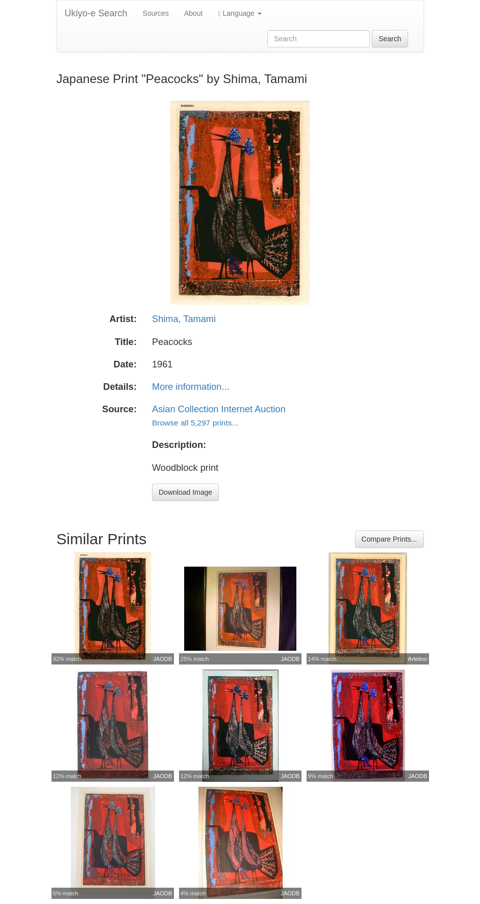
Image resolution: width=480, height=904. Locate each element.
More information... (191, 387)
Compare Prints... (389, 539)
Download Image (185, 492)
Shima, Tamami (184, 319)
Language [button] (240, 13)
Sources (156, 13)
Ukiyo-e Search (96, 13)
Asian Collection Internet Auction (219, 409)
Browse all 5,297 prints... (195, 422)
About (193, 13)
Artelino (417, 659)
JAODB (162, 659)
